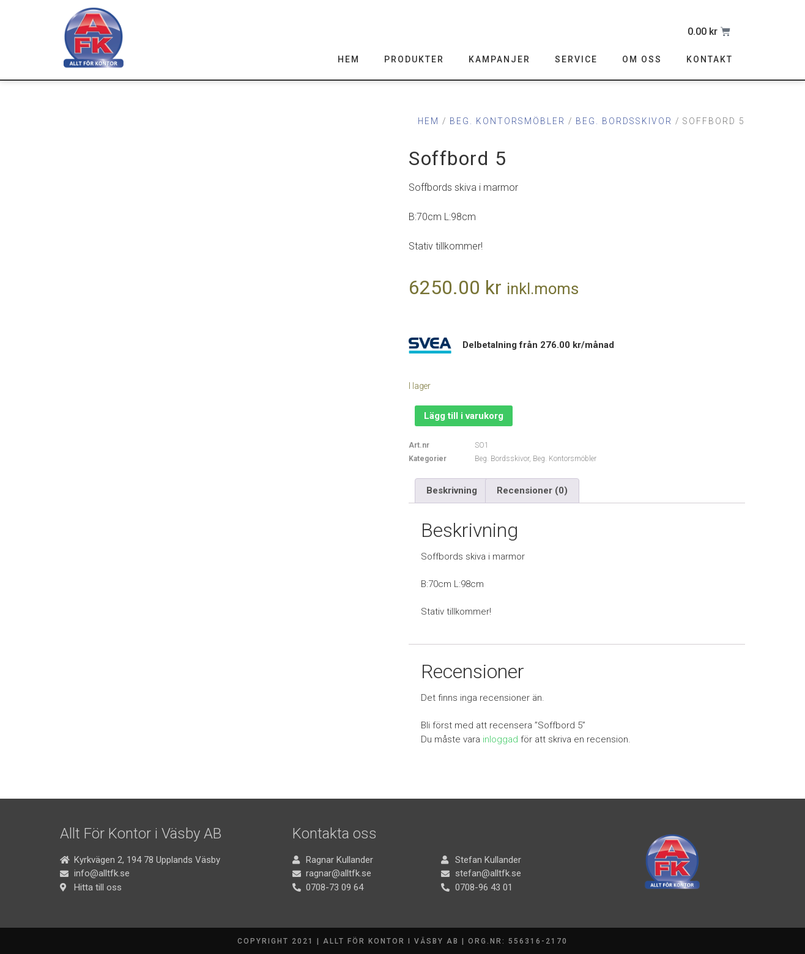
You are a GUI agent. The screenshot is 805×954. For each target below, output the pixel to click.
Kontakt (709, 59)
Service (576, 59)
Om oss (642, 59)
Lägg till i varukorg (463, 415)
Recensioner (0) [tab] (532, 490)
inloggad (500, 739)
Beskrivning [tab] (451, 490)
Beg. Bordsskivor (624, 121)
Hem (349, 59)
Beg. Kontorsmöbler (507, 121)
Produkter (414, 59)
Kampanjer (499, 59)
